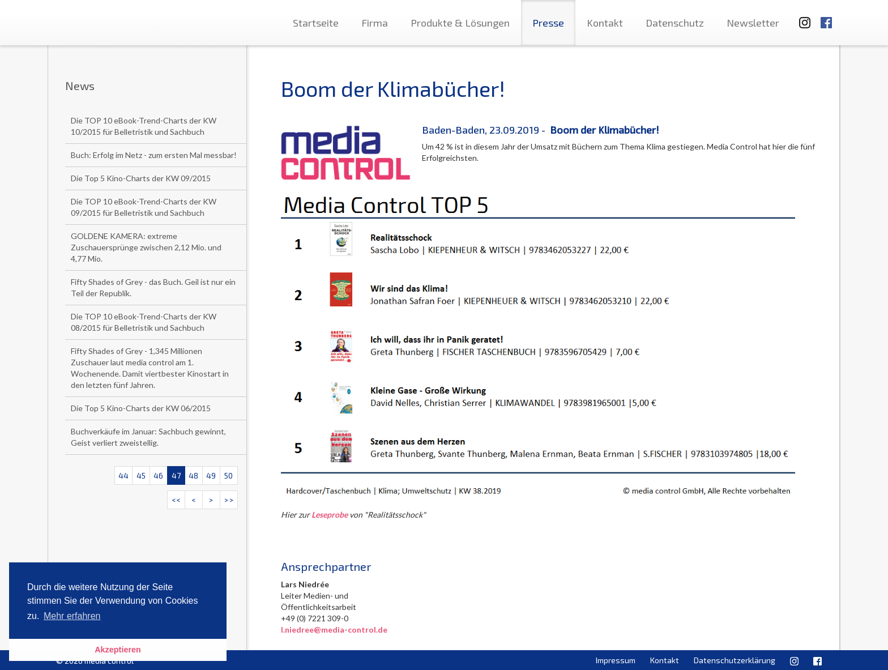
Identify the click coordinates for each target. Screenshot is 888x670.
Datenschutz (675, 22)
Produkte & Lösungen (460, 22)
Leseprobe (329, 514)
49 (211, 475)
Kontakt (605, 22)
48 (193, 475)
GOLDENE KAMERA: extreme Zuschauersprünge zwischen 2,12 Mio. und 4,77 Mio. (146, 247)
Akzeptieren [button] (118, 649)
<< (176, 500)
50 (228, 475)
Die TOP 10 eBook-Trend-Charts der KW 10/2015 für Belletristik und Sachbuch (143, 126)
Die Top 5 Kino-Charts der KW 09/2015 (141, 178)
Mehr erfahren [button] (72, 616)
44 (123, 475)
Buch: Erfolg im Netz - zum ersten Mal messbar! (154, 155)
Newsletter (753, 22)
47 (176, 475)
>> (229, 500)
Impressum (615, 660)
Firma (374, 22)
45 (141, 475)
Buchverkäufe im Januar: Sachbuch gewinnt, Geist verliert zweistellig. (148, 436)
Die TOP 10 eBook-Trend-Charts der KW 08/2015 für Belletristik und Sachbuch (143, 321)
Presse (548, 22)
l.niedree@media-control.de (334, 629)
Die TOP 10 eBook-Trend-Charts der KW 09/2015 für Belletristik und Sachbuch (143, 207)
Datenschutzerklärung (734, 660)
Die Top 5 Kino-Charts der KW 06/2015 (141, 408)
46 (158, 475)
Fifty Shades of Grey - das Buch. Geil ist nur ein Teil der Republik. (153, 287)
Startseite (316, 22)
